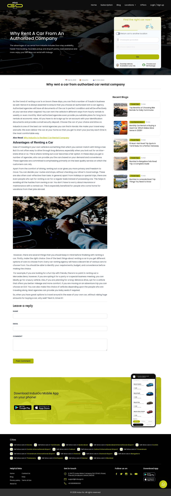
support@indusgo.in (75, 479)
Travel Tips (135, 104)
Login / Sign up (157, 5)
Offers (143, 5)
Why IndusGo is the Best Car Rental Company (46, 137)
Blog (119, 5)
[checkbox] (118, 33)
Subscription (107, 5)
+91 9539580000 (74, 483)
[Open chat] (163, 484)
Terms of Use (26, 480)
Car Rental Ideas (137, 122)
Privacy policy (15, 480)
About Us (13, 484)
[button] (126, 26)
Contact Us (26, 473)
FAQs (23, 477)
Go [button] (137, 56)
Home (94, 5)
